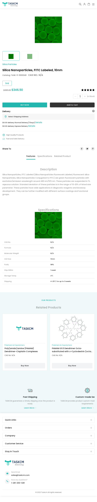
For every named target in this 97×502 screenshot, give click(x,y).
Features (30, 156)
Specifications (44, 156)
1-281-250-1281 (18, 483)
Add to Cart (72, 105)
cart (89, 4)
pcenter (84, 4)
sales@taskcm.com (20, 475)
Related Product (62, 156)
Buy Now (25, 105)
